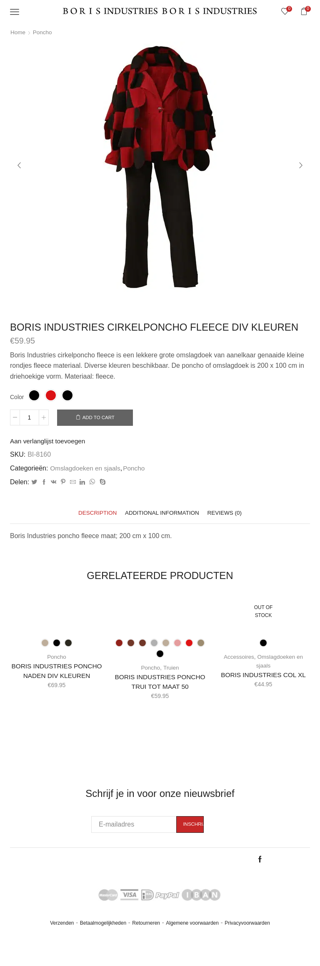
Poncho (43, 32)
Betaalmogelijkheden (103, 934)
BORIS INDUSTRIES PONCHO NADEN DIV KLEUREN (56, 676)
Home (18, 32)
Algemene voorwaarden (192, 934)
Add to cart (100, 418)
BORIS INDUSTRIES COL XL (263, 675)
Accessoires (238, 657)
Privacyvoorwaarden (247, 934)
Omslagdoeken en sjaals (86, 468)
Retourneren (146, 934)
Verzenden (62, 934)
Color (17, 397)
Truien (171, 668)
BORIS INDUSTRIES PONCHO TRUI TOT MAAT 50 (160, 682)
